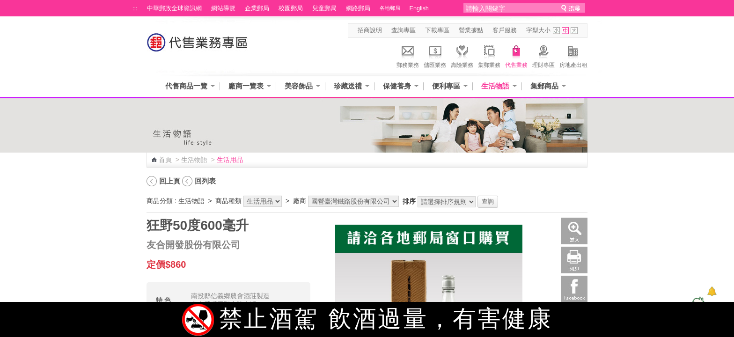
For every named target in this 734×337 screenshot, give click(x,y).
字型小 (556, 30)
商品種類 (228, 201)
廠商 (299, 201)
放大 (574, 231)
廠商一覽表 (246, 86)
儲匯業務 (435, 55)
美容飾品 (299, 86)
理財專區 (543, 55)
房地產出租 (573, 55)
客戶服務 (504, 30)
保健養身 (397, 86)
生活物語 (495, 86)
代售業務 (516, 55)
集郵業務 (489, 55)
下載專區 (437, 30)
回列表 (205, 181)
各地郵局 (390, 8)
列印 (574, 260)
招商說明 (370, 30)
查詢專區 (403, 30)
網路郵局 (358, 8)
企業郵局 (257, 8)
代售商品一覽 (186, 86)
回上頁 (169, 181)
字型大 (574, 30)
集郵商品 (544, 86)
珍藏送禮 (348, 86)
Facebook (574, 289)
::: (135, 8)
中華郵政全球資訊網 (174, 8)
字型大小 (538, 30)
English (419, 8)
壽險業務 (462, 55)
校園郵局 (291, 8)
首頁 (165, 159)
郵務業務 (407, 55)
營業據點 (471, 30)
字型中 (565, 30)
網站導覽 (223, 8)
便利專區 (446, 86)
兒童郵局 (324, 8)
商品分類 (160, 201)
